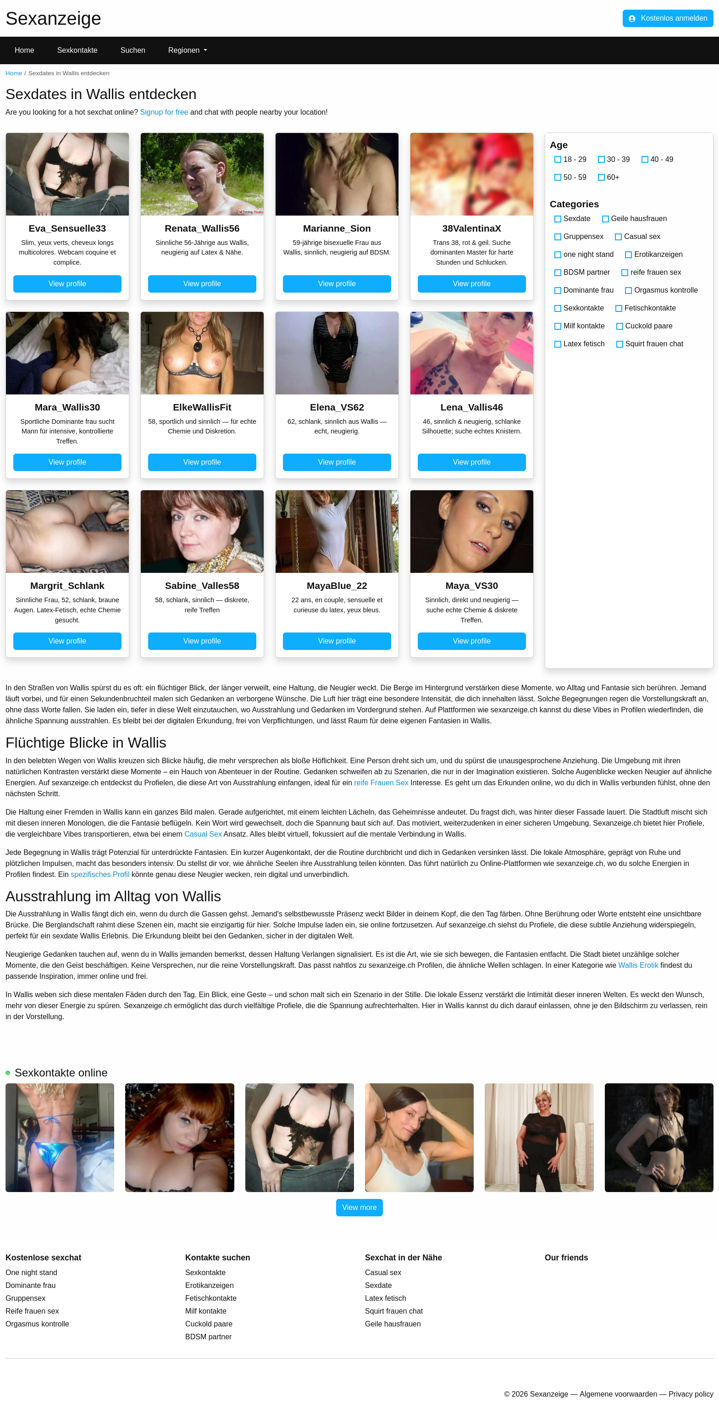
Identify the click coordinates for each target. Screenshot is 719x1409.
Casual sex (637, 236)
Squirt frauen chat (649, 344)
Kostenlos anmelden (668, 18)
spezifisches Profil (100, 874)
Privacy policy (691, 1394)
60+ (608, 177)
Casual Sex (203, 834)
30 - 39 (614, 159)
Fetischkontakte (645, 308)
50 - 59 (570, 177)
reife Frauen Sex (381, 783)
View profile (67, 284)
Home (24, 50)
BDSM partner (582, 272)
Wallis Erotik (638, 965)
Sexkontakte (77, 50)
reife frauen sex (651, 272)
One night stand (31, 1272)
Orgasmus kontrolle (661, 290)
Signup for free (164, 112)
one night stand (584, 254)
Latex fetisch (579, 344)
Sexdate (572, 218)
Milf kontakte (579, 326)
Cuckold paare (644, 326)
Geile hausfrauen (634, 218)
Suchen (133, 50)
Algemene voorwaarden (618, 1394)
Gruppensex (578, 236)
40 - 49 (658, 159)
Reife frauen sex (32, 1311)
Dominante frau (584, 290)
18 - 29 (570, 159)
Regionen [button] (185, 50)
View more (359, 1207)
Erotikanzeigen (654, 254)
